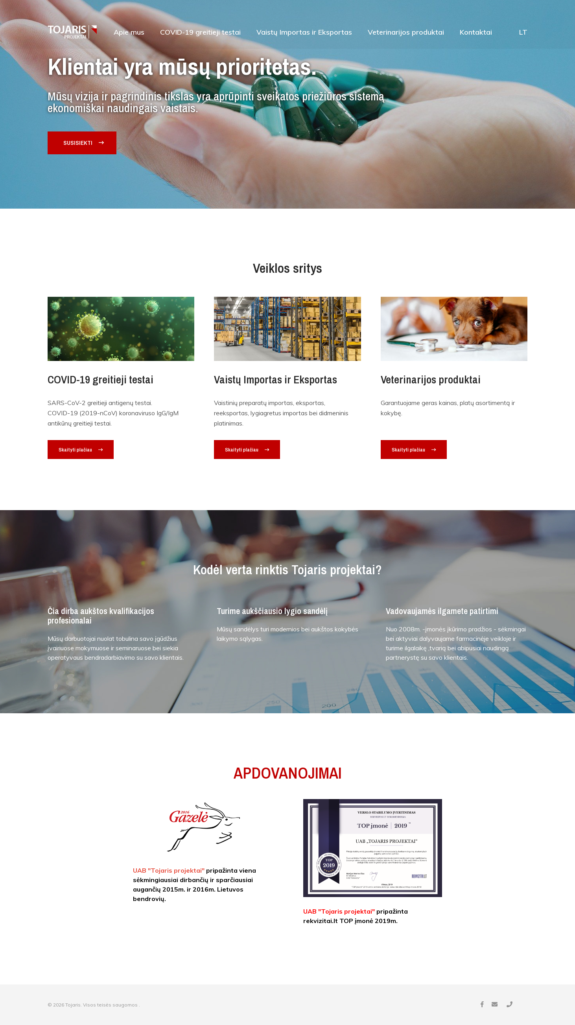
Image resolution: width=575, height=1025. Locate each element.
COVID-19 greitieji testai (200, 32)
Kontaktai (476, 32)
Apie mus (129, 32)
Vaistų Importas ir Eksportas (304, 32)
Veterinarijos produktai (406, 32)
